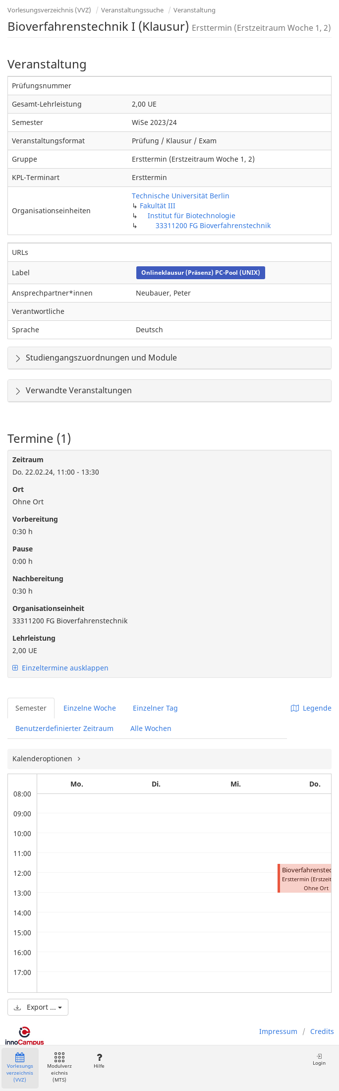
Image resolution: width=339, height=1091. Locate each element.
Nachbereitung (37, 578)
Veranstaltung (194, 9)
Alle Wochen (150, 728)
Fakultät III (157, 205)
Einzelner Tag (155, 708)
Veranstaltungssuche (132, 9)
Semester (31, 708)
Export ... (38, 1007)
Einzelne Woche (89, 708)
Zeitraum (28, 459)
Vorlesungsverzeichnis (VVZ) (49, 9)
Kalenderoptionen (43, 758)
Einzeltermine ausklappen (60, 667)
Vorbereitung (35, 519)
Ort (18, 489)
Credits (322, 1031)
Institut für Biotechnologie (191, 215)
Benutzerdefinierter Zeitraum (64, 728)
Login (319, 1059)
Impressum (278, 1031)
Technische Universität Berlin (180, 195)
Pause (22, 548)
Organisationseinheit (48, 608)
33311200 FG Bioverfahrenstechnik (213, 225)
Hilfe (99, 1061)
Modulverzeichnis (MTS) (59, 1068)
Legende (311, 708)
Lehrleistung (34, 638)
